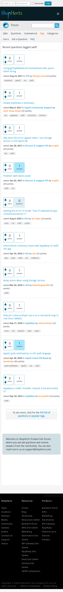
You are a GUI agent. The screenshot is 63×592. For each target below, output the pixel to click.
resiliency (35, 258)
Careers (5, 527)
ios (25, 80)
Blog (24, 512)
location (21, 331)
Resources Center (31, 520)
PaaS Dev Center (30, 559)
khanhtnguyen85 (40, 285)
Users (6, 39)
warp (13, 258)
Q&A (5, 33)
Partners (5, 516)
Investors (6, 512)
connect (42, 115)
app (6, 258)
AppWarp (30, 323)
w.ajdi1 (55, 145)
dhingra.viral (39, 76)
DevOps (46, 539)
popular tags (38, 415)
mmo (7, 331)
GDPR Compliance (31, 571)
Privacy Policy (50, 586)
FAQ (32, 39)
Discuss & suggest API (36, 145)
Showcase (27, 516)
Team (4, 508)
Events (4, 531)
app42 (18, 80)
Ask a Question (19, 39)
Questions (16, 33)
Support (5, 539)
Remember (39, 3)
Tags (42, 33)
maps (37, 331)
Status (4, 543)
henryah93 (43, 396)
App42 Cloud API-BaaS (36, 358)
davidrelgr (8, 361)
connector (32, 115)
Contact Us (7, 535)
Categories (52, 33)
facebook (8, 80)
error (6, 223)
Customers (7, 524)
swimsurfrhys (45, 323)
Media (4, 520)
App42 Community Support (38, 107)
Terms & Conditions (30, 586)
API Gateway (48, 524)
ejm (34, 253)
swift (31, 80)
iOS (27, 76)
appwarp (13, 115)
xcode (27, 223)
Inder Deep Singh (12, 111)
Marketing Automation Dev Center (30, 535)
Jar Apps (35, 218)
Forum (15, 25)
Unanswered (30, 33)
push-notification (11, 366)
